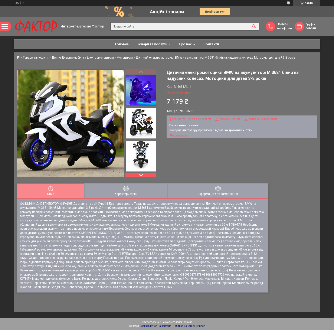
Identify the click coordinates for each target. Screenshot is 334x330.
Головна (122, 44)
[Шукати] (254, 26)
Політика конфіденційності (189, 325)
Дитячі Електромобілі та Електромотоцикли (83, 57)
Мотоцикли (125, 57)
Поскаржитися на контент (155, 325)
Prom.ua (187, 322)
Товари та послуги (152, 44)
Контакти (211, 44)
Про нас (185, 44)
